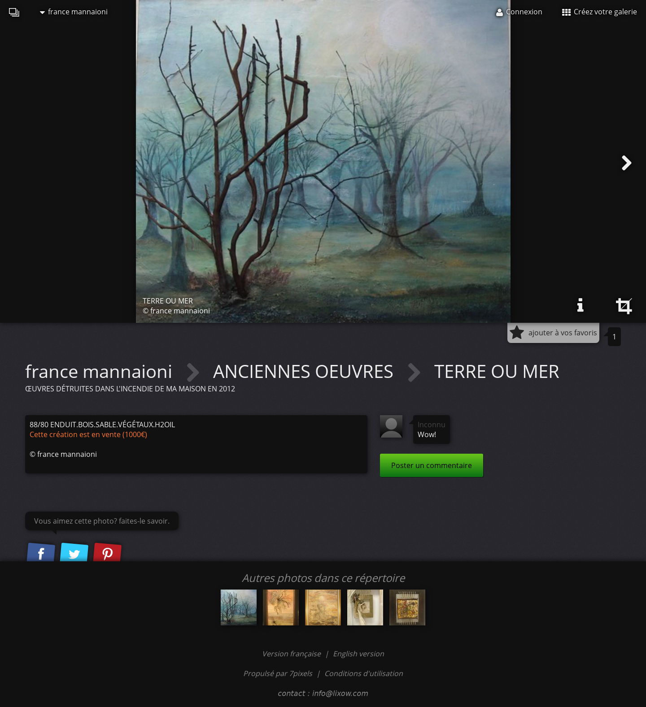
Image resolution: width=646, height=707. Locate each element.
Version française (292, 654)
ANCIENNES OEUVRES (305, 371)
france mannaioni (74, 12)
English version (358, 654)
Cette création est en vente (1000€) (88, 434)
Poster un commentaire (431, 465)
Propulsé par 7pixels (277, 673)
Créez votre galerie (599, 12)
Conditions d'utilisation (363, 673)
